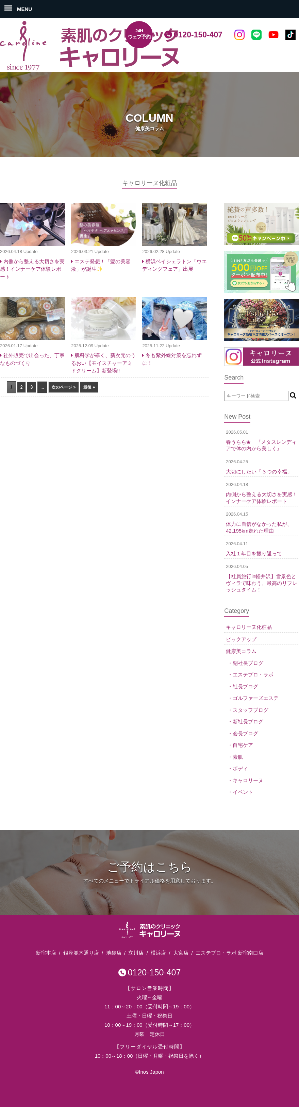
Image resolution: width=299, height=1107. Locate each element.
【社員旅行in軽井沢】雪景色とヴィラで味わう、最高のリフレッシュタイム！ (261, 582)
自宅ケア (243, 745)
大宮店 (180, 953)
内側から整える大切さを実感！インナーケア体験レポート (32, 269)
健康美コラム (241, 651)
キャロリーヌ (248, 780)
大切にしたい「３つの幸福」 (259, 471)
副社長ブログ (248, 663)
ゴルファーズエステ (256, 698)
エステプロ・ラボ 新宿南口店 (229, 953)
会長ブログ (245, 733)
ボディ (240, 768)
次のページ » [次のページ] (64, 387)
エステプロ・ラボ (253, 674)
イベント (243, 792)
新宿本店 (46, 953)
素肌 (238, 757)
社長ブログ (245, 686)
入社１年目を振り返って (254, 553)
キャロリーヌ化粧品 (249, 627)
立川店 (136, 953)
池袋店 (113, 953)
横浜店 (158, 953)
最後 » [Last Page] (89, 387)
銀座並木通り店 (81, 953)
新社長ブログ (248, 721)
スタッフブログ (250, 710)
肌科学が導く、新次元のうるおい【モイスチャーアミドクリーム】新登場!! (103, 362)
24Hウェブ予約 (139, 33)
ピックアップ (241, 639)
